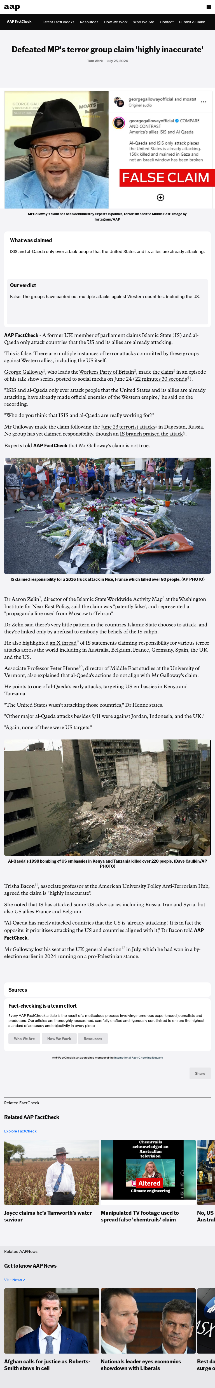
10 (81, 667)
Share (200, 1073)
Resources (89, 22)
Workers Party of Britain (106, 371)
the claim (162, 371)
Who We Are (143, 22)
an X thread (63, 642)
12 (123, 948)
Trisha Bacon (19, 886)
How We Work (116, 22)
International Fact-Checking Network (138, 1057)
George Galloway (23, 371)
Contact (167, 22)
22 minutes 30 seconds (161, 378)
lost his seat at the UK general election (78, 949)
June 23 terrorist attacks (128, 426)
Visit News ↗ (14, 1280)
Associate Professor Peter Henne (41, 668)
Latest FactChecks (58, 22)
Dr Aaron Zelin (21, 599)
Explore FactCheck (20, 1131)
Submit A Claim (192, 22)
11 (36, 885)
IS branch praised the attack (151, 433)
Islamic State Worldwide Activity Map (119, 599)
